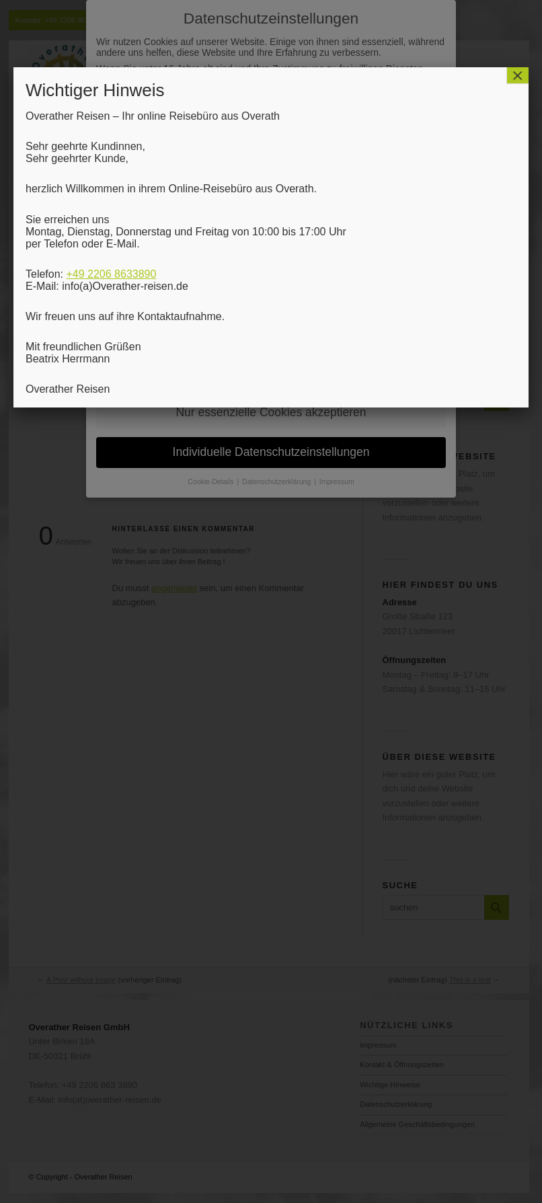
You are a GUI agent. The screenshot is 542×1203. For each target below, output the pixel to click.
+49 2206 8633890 (111, 274)
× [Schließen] (518, 75)
